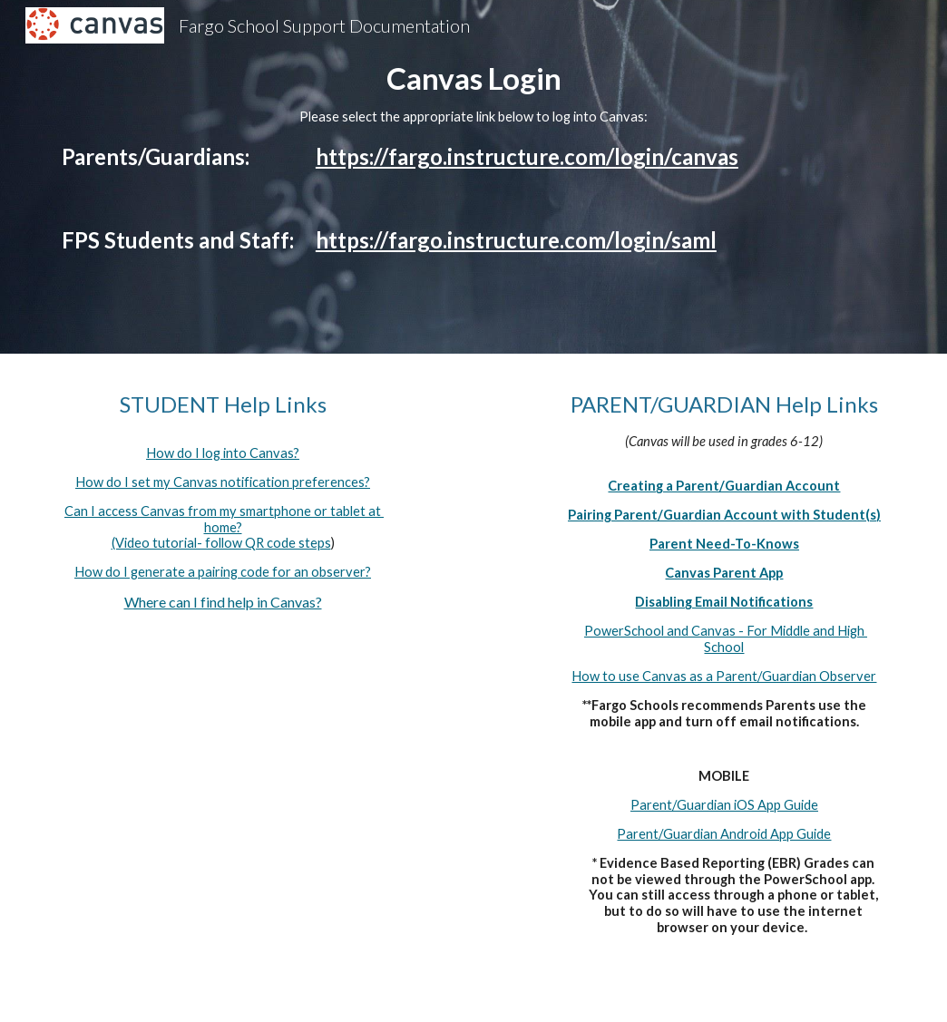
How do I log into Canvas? (222, 453)
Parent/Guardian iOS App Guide (724, 805)
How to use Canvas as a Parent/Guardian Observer (723, 676)
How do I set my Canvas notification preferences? (222, 482)
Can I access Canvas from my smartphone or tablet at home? (224, 519)
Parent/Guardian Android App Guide (724, 834)
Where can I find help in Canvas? (223, 601)
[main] (473, 176)
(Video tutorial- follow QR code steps (221, 542)
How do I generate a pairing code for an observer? (222, 571)
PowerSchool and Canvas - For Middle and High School (725, 639)
